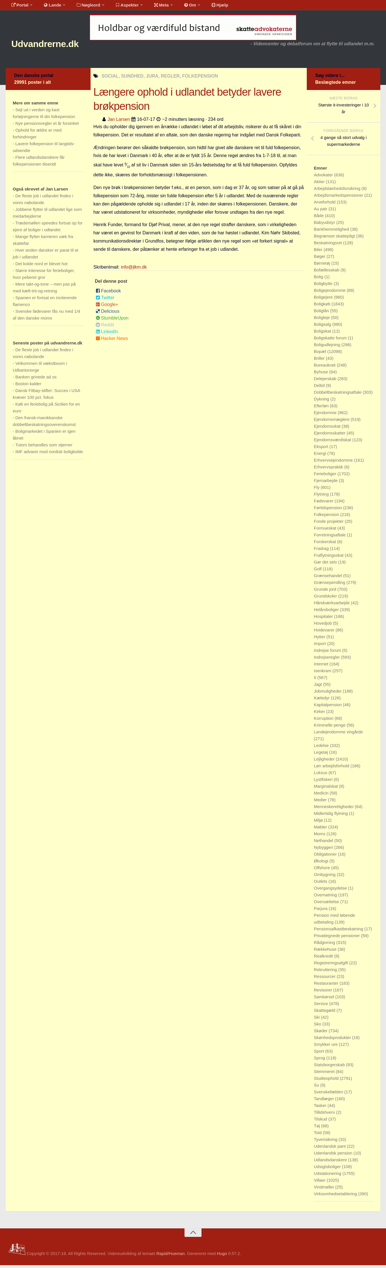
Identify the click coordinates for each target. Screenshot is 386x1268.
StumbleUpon (112, 320)
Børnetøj (322, 266)
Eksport (321, 449)
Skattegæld (325, 1013)
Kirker (320, 714)
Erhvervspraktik (329, 469)
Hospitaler (324, 619)
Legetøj (321, 755)
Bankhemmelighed (332, 232)
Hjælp (205, 7)
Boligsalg (323, 327)
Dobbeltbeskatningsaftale (338, 395)
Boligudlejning (328, 347)
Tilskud (321, 1121)
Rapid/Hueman (170, 1256)
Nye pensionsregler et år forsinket (47, 126)
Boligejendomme (330, 293)
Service (321, 1006)
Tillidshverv (325, 1115)
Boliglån (322, 313)
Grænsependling (330, 585)
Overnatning (326, 897)
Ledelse (322, 748)
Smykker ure (326, 1047)
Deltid (320, 388)
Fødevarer (324, 503)
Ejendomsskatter (330, 435)
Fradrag (322, 551)
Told (318, 1135)
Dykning (322, 401)
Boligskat (323, 333)
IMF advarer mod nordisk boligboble (49, 454)
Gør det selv (326, 564)
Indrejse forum (328, 653)
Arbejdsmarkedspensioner (339, 198)
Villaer (320, 1183)
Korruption (324, 721)
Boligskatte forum (331, 340)
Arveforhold (325, 204)
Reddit (105, 327)
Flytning (322, 496)
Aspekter (120, 7)
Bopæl (320, 354)
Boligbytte (324, 286)
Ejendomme (326, 415)
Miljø (319, 823)
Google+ (107, 307)
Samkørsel (324, 999)
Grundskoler (326, 598)
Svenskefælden (329, 1094)
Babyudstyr (325, 225)
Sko (318, 1026)
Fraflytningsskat (329, 558)
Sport (319, 1053)
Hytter (320, 639)
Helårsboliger (327, 612)
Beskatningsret (328, 245)
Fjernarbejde (326, 483)
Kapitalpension (328, 707)
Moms (320, 836)
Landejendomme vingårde (338, 734)
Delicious (107, 313)
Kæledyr (322, 700)
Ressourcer (325, 979)
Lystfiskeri (324, 782)
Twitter (105, 300)
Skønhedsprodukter (333, 1040)
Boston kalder (28, 386)
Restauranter (327, 986)
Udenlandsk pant (330, 1149)
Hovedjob (323, 626)
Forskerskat (325, 544)
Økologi (321, 863)
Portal (19, 7)
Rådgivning (325, 945)
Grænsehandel (328, 578)
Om (178, 7)
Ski (317, 1020)
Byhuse (321, 374)
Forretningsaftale (330, 537)
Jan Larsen (119, 122)
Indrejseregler (327, 659)
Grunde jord (325, 592)
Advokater (324, 177)
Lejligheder (325, 761)
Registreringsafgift (331, 965)
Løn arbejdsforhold (332, 768)
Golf (318, 571)
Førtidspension (328, 510)
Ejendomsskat (328, 429)
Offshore (322, 870)
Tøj (317, 1128)
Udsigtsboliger (328, 1169)
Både (319, 218)
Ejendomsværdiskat (333, 442)
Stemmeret (325, 1074)
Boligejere (324, 299)
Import (320, 646)
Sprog (320, 1060)
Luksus (321, 775)
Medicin (322, 795)
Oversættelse (327, 904)
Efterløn (322, 408)
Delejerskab (325, 381)
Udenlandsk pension (333, 1155)
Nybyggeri (324, 850)
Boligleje (322, 320)
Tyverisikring (326, 1142)
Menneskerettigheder (334, 809)
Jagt (318, 687)
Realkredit (324, 958)
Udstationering (328, 1176)
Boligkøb (323, 306)
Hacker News (112, 341)
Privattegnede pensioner (337, 938)
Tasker (320, 1108)
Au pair (321, 211)
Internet (321, 666)
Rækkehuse (326, 952)
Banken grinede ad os (36, 379)
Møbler (321, 829)
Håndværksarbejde (332, 605)
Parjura (321, 911)
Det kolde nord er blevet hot (41, 266)
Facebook (108, 293)
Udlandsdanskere (331, 1162)
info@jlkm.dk (134, 269)
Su (317, 1087)
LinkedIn (107, 334)
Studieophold (327, 1081)
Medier (321, 802)
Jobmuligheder (328, 693)
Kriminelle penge (330, 727)
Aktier (320, 184)
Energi (320, 456)
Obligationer (326, 856)
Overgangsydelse (331, 890)
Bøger (320, 259)
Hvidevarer (325, 632)
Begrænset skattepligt (335, 238)
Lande (49, 7)
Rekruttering (326, 972)
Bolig (319, 279)
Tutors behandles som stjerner (43, 447)
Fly (317, 490)
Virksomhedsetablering (336, 1196)
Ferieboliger (325, 476)
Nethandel (324, 843)
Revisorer (323, 992)
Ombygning (325, 877)
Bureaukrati (325, 367)
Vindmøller (324, 1189)
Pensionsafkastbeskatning (339, 931)
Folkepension (327, 517)
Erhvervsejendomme (334, 462)
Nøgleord (82, 7)
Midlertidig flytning (331, 816)
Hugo (222, 1256)
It (316, 680)
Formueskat (325, 530)
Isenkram (323, 673)
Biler (318, 252)
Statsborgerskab (330, 1067)
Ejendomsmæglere (332, 422)
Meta (152, 7)
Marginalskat (326, 789)
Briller (320, 361)
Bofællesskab (327, 272)
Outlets (321, 884)
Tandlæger (324, 1101)
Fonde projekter (329, 524)
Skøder (321, 1033)
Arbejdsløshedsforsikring (337, 191)
